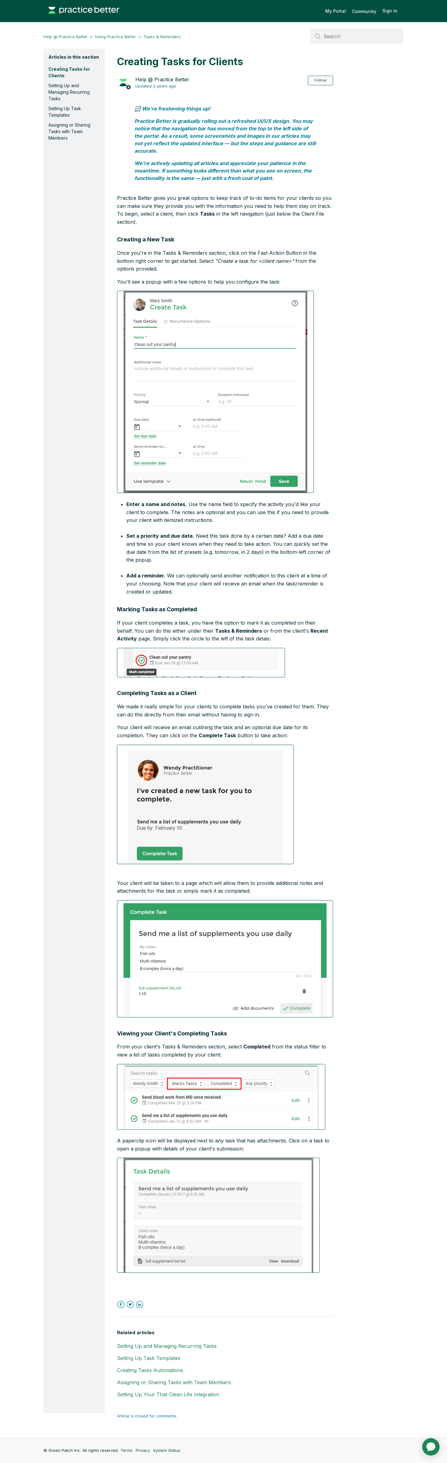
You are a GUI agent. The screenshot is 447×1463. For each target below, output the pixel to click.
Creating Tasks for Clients (69, 72)
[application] (431, 1447)
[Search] (357, 36)
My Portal (335, 11)
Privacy (143, 1450)
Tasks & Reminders (162, 36)
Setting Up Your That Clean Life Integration (168, 1394)
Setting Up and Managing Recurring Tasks (69, 92)
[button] (215, 392)
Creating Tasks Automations (150, 1370)
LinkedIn (139, 1304)
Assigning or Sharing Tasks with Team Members (69, 131)
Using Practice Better (115, 36)
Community (364, 11)
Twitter (130, 1304)
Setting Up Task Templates (64, 112)
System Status (166, 1450)
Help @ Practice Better (65, 36)
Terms (126, 1450)
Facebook (121, 1304)
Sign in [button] (389, 10)
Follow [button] (320, 80)
